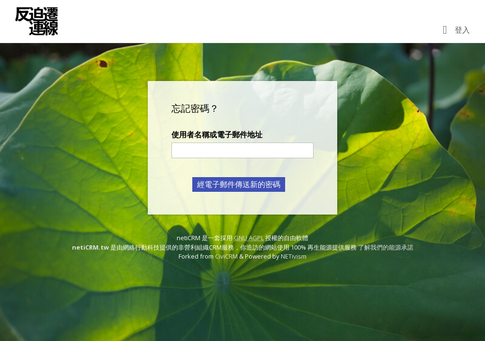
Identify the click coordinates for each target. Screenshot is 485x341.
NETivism (293, 256)
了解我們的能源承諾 (385, 247)
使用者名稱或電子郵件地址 (216, 134)
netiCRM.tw (90, 247)
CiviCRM (226, 256)
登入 (462, 30)
